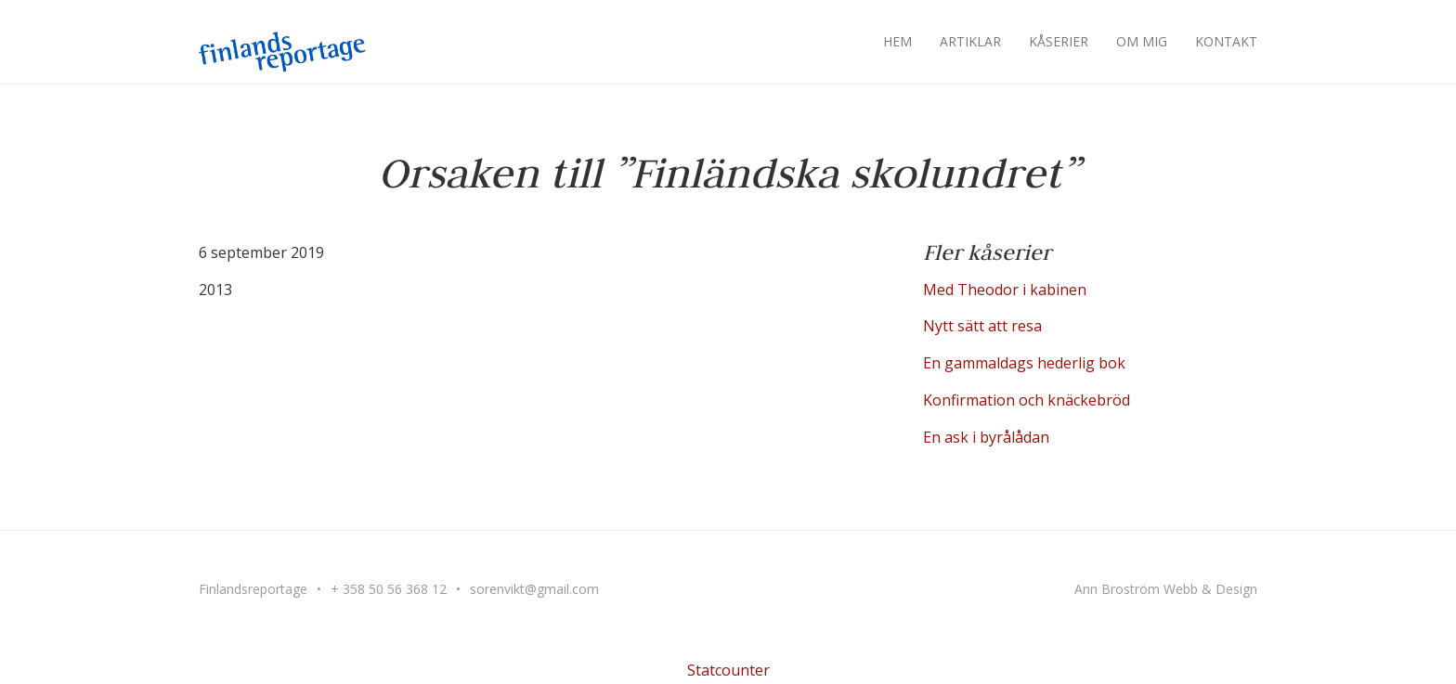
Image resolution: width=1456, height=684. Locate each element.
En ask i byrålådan (986, 437)
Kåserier (1058, 41)
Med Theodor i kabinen (1004, 289)
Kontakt (1226, 41)
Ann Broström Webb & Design (1165, 589)
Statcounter (728, 670)
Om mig (1141, 41)
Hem (897, 41)
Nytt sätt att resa (982, 326)
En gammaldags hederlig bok (1024, 363)
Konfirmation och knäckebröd (1026, 400)
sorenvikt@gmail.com (534, 589)
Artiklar (970, 41)
